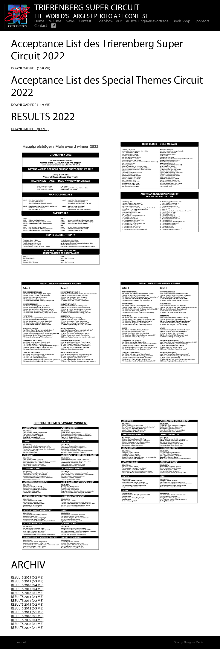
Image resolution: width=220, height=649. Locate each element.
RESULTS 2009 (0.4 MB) (27, 620)
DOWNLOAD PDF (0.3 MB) (30, 129)
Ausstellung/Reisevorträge (147, 21)
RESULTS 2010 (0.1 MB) (27, 616)
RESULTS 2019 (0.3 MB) (27, 581)
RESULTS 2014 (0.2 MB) (27, 601)
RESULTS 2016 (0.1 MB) (27, 593)
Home (39, 21)
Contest (85, 21)
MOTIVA (55, 21)
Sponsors (201, 21)
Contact (40, 25)
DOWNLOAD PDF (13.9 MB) (30, 105)
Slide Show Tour (109, 21)
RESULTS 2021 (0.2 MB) (27, 577)
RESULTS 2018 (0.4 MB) (27, 585)
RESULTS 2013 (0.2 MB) (27, 604)
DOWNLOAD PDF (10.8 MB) (30, 68)
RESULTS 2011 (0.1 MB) (27, 612)
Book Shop (181, 21)
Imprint (21, 642)
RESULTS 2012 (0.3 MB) (27, 608)
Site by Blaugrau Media (188, 642)
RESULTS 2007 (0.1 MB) (27, 628)
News (70, 21)
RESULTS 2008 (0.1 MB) (27, 624)
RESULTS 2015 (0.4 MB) (27, 597)
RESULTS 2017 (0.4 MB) (27, 589)
